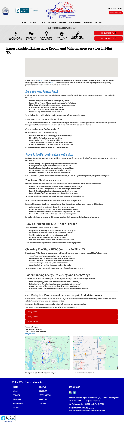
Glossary (19, 408)
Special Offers (75, 22)
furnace (41, 80)
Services (62, 22)
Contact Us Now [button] (115, 13)
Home (24, 22)
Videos (42, 22)
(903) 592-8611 (30, 334)
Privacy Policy (21, 404)
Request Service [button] (108, 38)
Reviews (33, 22)
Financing (88, 22)
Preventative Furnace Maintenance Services (49, 154)
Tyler (90, 401)
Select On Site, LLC (83, 407)
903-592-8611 (74, 387)
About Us (98, 22)
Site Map (44, 404)
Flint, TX (52, 83)
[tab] (72, 312)
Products (52, 22)
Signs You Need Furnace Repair (42, 91)
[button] (72, 312)
